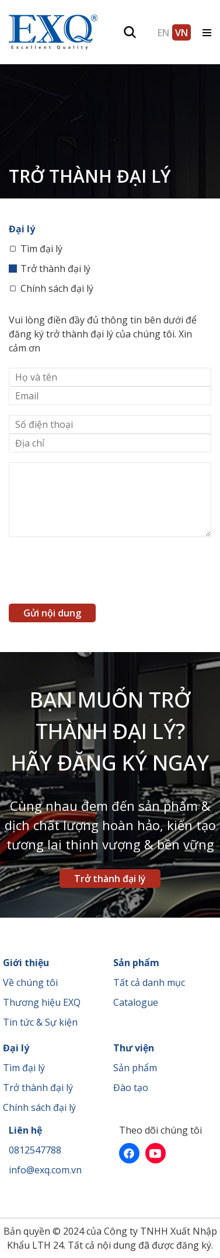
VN (181, 32)
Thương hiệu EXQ (42, 1002)
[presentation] (97, 573)
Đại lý (16, 1047)
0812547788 (35, 1150)
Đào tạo (130, 1087)
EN (163, 32)
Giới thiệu (26, 962)
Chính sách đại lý (56, 288)
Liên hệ (25, 1130)
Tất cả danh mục (149, 982)
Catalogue (135, 1002)
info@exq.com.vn (45, 1169)
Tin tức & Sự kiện (40, 1022)
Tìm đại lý (41, 248)
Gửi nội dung (52, 613)
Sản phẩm (136, 962)
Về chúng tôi (30, 982)
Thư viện (133, 1047)
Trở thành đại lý (55, 268)
